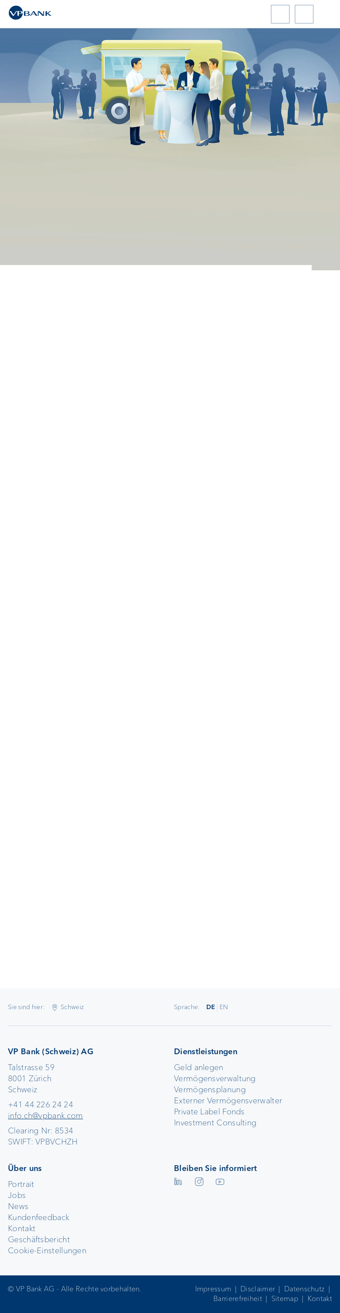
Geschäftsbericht (39, 1239)
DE (211, 1006)
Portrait (21, 1184)
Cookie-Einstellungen (47, 1250)
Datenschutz (304, 1289)
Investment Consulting (215, 1123)
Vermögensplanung (210, 1089)
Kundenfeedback (38, 1217)
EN (224, 1006)
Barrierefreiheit (237, 1298)
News (18, 1206)
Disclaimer (257, 1289)
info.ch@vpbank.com (45, 1116)
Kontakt (21, 1228)
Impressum (213, 1289)
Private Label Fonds (209, 1112)
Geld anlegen (199, 1067)
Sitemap (284, 1298)
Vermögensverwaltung (215, 1078)
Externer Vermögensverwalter (228, 1101)
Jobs (17, 1195)
